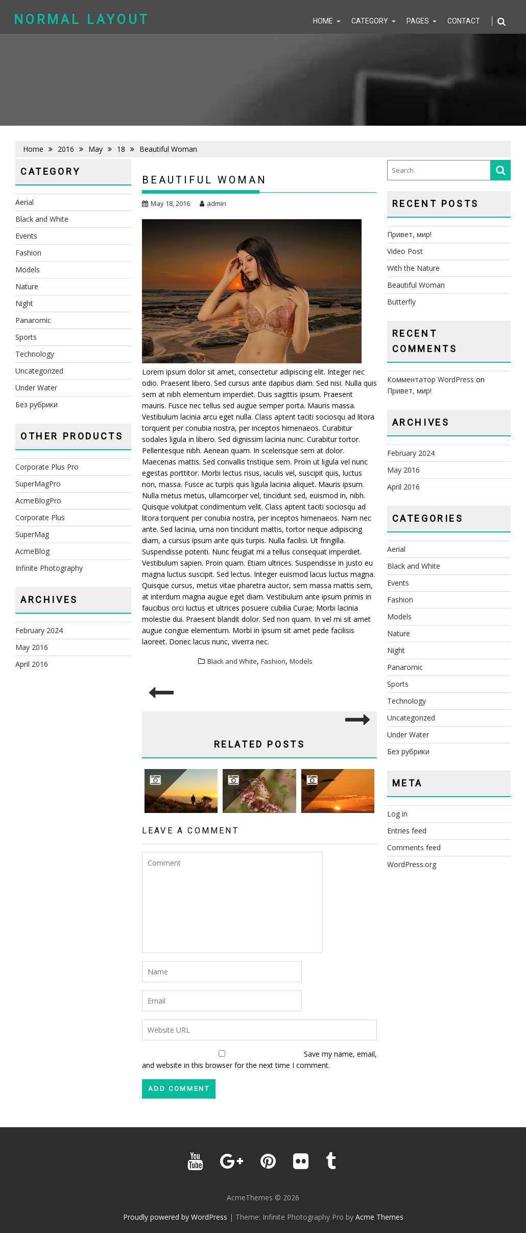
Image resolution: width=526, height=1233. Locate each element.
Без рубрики (36, 404)
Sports (26, 337)
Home (323, 21)
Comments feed (414, 847)
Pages (418, 21)
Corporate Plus (40, 517)
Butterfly (401, 302)
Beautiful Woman (416, 285)
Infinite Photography (49, 568)
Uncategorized (39, 371)
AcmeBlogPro (38, 500)
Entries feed (406, 830)
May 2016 (31, 647)
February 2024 (39, 630)
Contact (463, 21)
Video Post (405, 251)
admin (213, 203)
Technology (34, 354)
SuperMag (32, 534)
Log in (397, 814)
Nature (26, 286)
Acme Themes (379, 1217)
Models (301, 661)
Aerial (24, 202)
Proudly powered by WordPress (175, 1217)
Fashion (273, 661)
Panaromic (33, 320)
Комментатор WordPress (430, 379)
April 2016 (31, 664)
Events (26, 236)
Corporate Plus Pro (47, 467)
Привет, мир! (409, 234)
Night (24, 303)
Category (369, 21)
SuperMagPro (38, 483)
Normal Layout (82, 19)
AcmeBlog (32, 551)
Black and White (232, 661)
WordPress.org (411, 864)
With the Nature (413, 268)
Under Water (36, 387)
